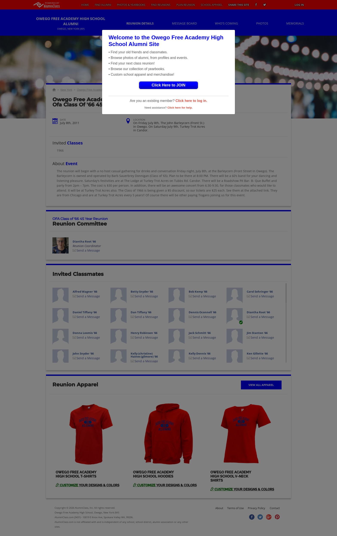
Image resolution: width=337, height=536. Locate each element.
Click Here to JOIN (168, 85)
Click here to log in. (191, 101)
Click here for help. (180, 107)
